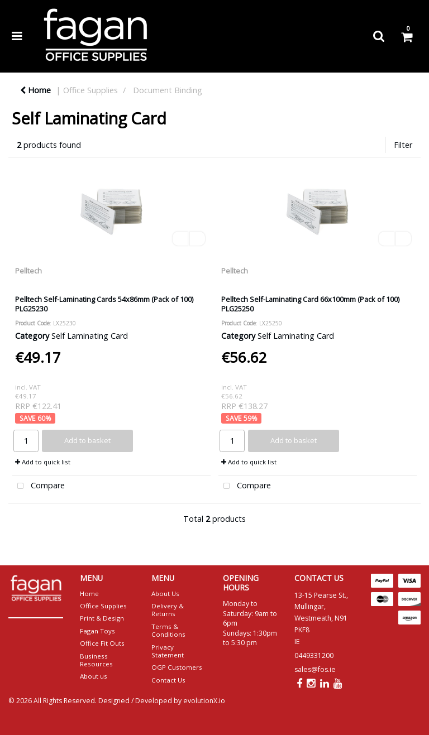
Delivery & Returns (167, 610)
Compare (38, 486)
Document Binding (167, 90)
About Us (165, 593)
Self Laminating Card (89, 335)
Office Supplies (90, 90)
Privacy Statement (167, 651)
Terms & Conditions (168, 630)
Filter (403, 145)
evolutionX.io (204, 700)
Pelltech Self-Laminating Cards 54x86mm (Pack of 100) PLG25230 (104, 304)
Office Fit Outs (102, 643)
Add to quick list (42, 462)
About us (93, 676)
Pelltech (28, 271)
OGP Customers (176, 667)
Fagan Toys (97, 631)
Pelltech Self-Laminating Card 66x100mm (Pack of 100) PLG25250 (310, 304)
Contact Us (168, 680)
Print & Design (102, 618)
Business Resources (96, 660)
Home (35, 90)
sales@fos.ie (315, 669)
